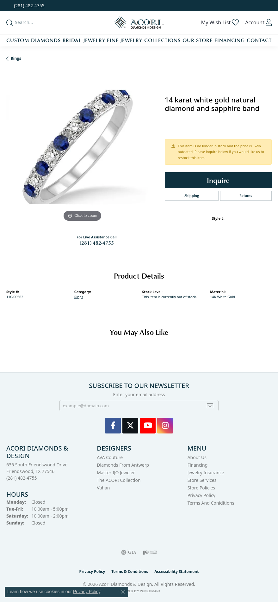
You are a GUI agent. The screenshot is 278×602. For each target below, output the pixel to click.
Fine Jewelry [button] (124, 40)
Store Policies (201, 488)
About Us (197, 457)
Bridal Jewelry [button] (84, 40)
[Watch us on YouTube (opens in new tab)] (148, 425)
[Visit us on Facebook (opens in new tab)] (113, 425)
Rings (16, 58)
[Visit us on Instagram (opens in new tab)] (165, 425)
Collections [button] (162, 40)
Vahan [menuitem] (103, 488)
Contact (259, 40)
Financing (229, 40)
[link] (29, 5)
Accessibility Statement (176, 571)
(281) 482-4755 (97, 242)
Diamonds (46, 40)
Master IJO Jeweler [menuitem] (116, 473)
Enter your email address (139, 394)
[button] (220, 22)
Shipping (191, 195)
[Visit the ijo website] (150, 552)
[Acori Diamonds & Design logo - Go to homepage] (139, 22)
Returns (245, 195)
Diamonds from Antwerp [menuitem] (123, 465)
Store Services (202, 480)
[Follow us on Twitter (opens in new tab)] (130, 425)
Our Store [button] (197, 40)
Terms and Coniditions (211, 503)
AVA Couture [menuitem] (110, 457)
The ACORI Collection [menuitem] (118, 480)
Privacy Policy (201, 495)
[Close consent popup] (123, 592)
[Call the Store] (21, 478)
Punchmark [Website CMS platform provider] (150, 591)
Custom (17, 40)
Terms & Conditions (129, 571)
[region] (82, 147)
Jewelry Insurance (206, 473)
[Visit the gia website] (128, 552)
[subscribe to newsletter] (210, 405)
